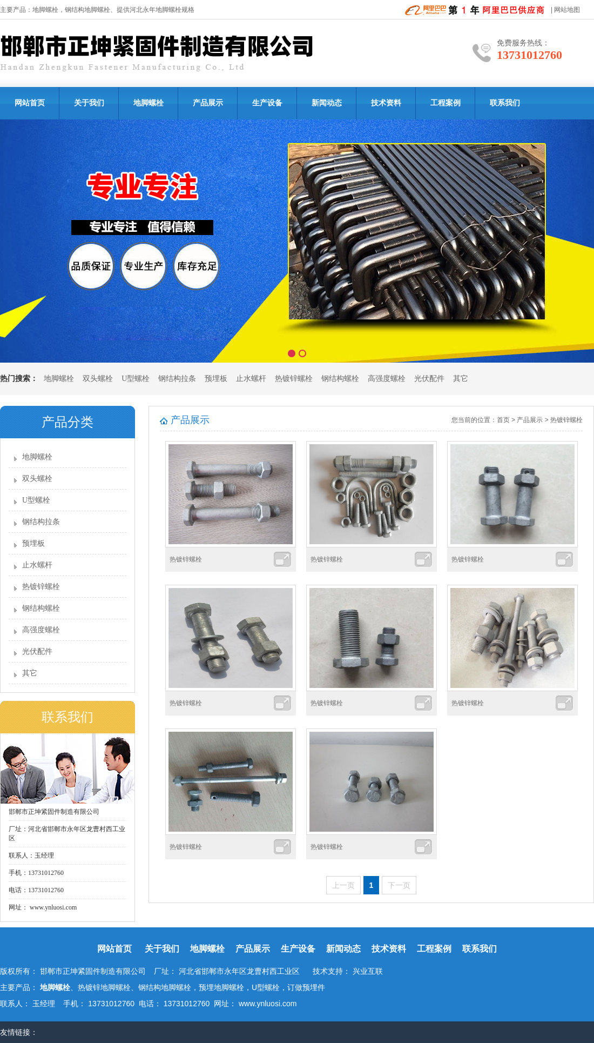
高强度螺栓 (387, 379)
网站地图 (567, 10)
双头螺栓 (98, 379)
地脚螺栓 (45, 10)
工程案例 (445, 103)
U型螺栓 (136, 379)
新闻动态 (327, 103)
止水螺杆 (251, 379)
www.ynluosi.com (52, 907)
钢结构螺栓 (340, 379)
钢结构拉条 (177, 379)
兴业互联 (368, 971)
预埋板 (216, 379)
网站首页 (30, 103)
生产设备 (267, 103)
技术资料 (386, 103)
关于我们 (89, 103)
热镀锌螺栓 (294, 379)
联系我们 (505, 103)
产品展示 (208, 103)
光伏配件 (429, 379)
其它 (460, 379)
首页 (503, 420)
